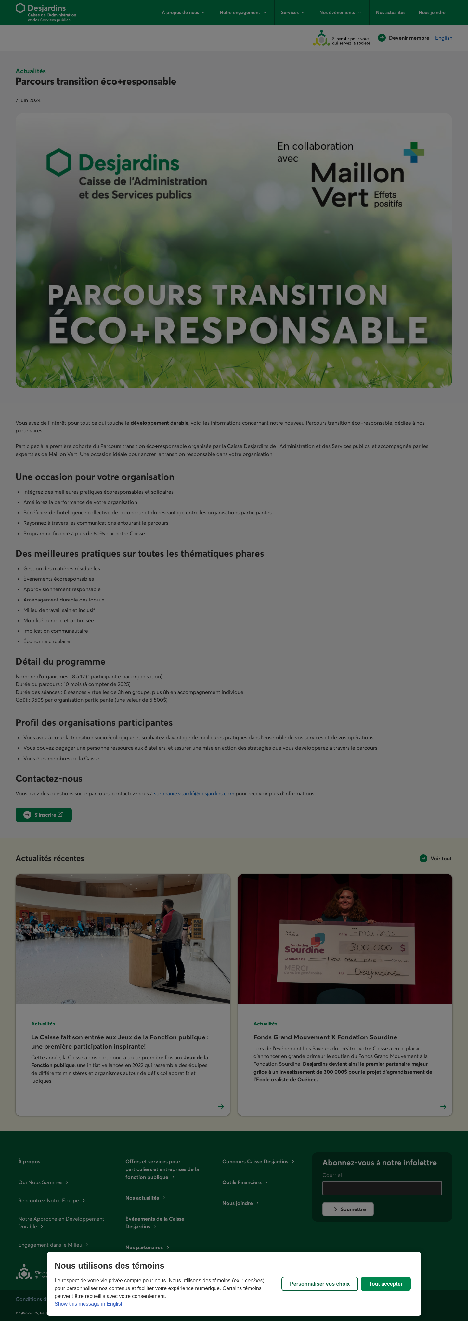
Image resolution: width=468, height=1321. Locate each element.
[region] (234, 1284)
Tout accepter (386, 1284)
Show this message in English (89, 1304)
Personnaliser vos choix (320, 1284)
